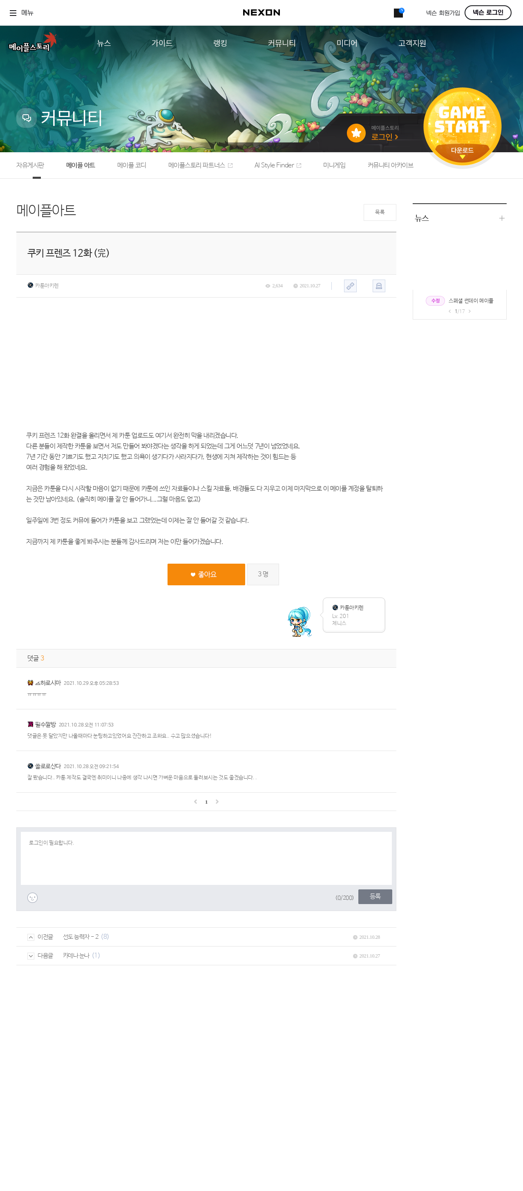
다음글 (40, 955)
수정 (435, 301)
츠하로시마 (48, 683)
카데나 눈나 (76, 955)
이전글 (40, 936)
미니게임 (334, 165)
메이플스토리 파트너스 (200, 165)
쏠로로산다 (48, 766)
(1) (96, 956)
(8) (105, 937)
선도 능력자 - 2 (81, 936)
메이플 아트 (80, 165)
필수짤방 (45, 724)
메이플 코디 (131, 165)
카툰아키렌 (43, 285)
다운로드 (462, 153)
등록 (375, 896)
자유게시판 (30, 165)
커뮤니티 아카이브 (390, 165)
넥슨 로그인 (488, 12)
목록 (379, 212)
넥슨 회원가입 (443, 13)
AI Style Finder (278, 165)
